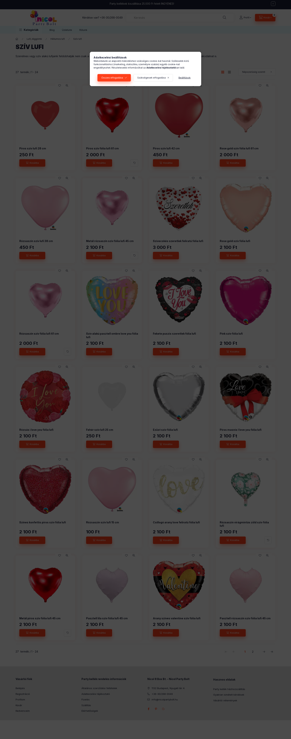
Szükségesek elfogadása (151, 77)
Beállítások (185, 77)
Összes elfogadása (112, 77)
